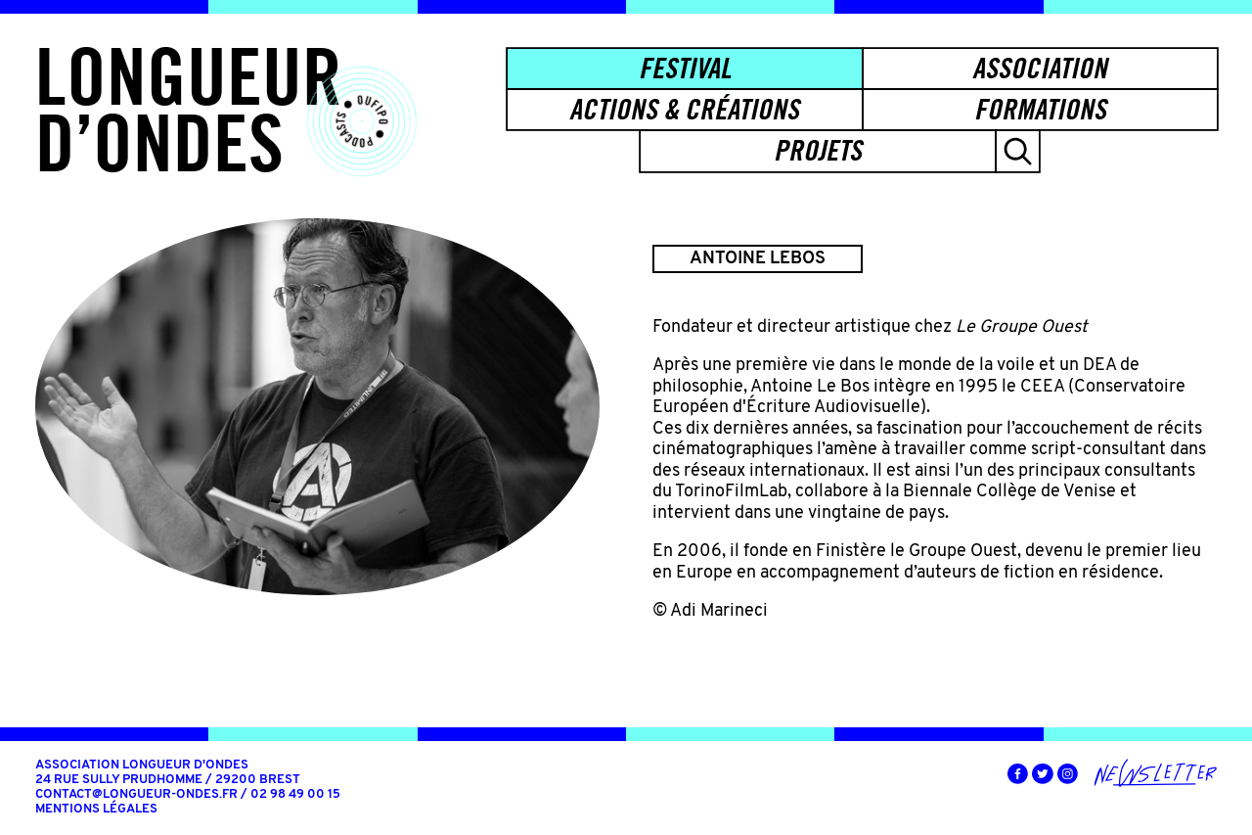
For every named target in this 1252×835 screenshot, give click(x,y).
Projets (818, 150)
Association (1039, 68)
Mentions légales (96, 809)
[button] (1018, 150)
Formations (1040, 109)
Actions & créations (684, 109)
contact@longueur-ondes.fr (136, 795)
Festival (685, 68)
